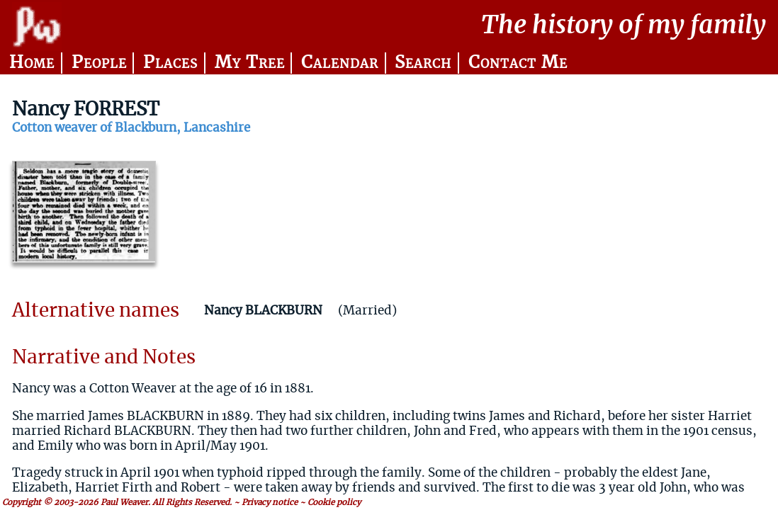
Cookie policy (334, 502)
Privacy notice (270, 502)
